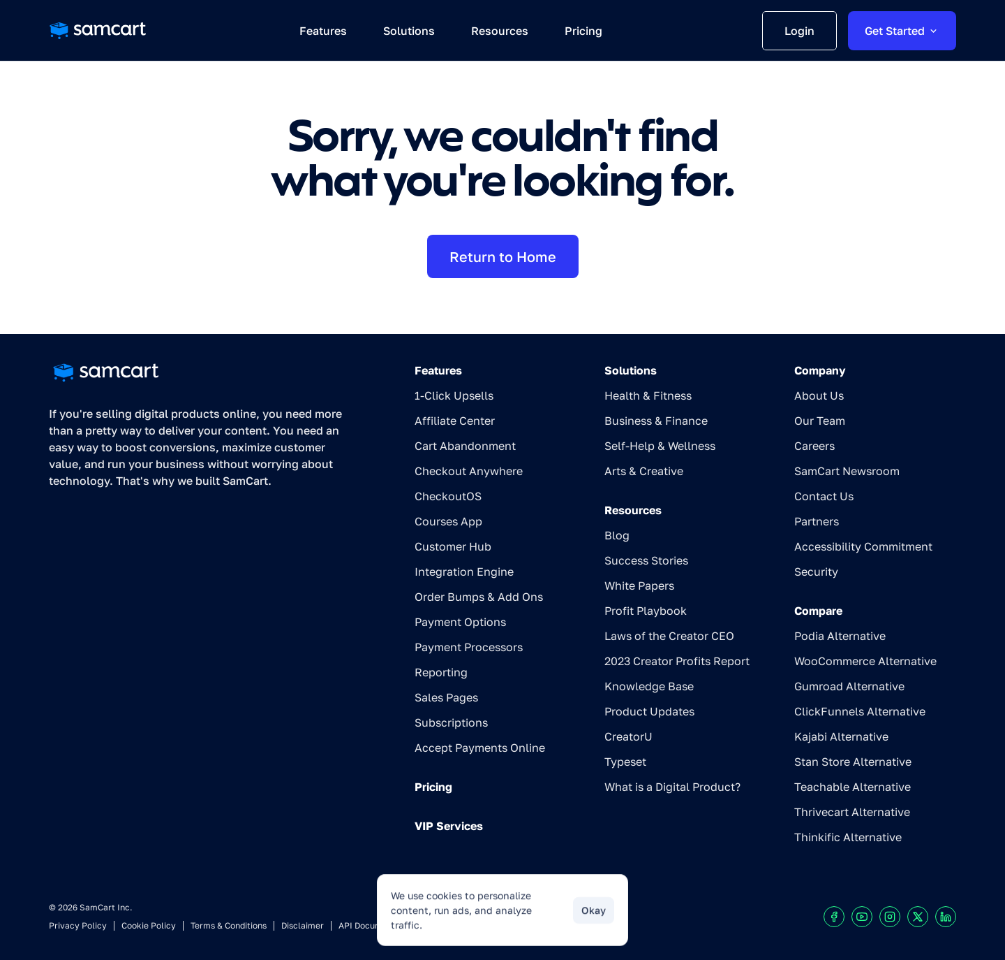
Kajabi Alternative (841, 736)
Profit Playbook (645, 611)
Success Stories (646, 560)
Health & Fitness (648, 395)
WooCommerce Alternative (865, 661)
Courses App (448, 521)
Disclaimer (302, 925)
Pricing (433, 787)
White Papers (639, 585)
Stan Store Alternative (852, 762)
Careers (814, 446)
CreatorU (628, 736)
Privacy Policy (78, 925)
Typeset (625, 762)
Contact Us (824, 496)
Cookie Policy (148, 925)
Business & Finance (656, 421)
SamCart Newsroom (847, 471)
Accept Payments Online (480, 748)
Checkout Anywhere (469, 471)
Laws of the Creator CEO (669, 636)
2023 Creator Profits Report (677, 661)
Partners (816, 521)
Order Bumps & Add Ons (479, 597)
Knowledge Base (649, 686)
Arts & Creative (643, 471)
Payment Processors (469, 647)
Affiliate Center (455, 421)
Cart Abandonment (465, 446)
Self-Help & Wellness (659, 446)
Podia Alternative (840, 636)
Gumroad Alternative (849, 686)
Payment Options (460, 622)
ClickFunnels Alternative (859, 711)
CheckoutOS (448, 496)
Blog (617, 535)
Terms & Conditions (229, 925)
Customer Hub (453, 546)
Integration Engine (464, 572)
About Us (819, 395)
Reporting (441, 672)
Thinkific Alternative (848, 837)
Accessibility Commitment (863, 546)
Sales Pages (446, 697)
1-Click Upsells (454, 395)
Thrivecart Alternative (852, 812)
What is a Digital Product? (672, 787)
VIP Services (449, 826)
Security (816, 572)
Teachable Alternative (852, 787)
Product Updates (649, 711)
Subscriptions (451, 722)
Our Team (819, 421)
